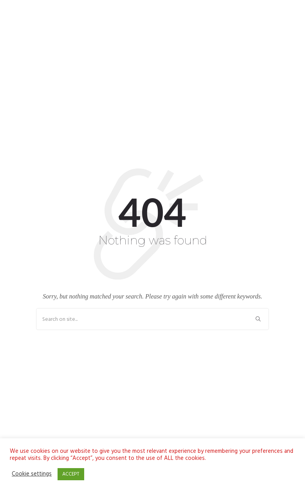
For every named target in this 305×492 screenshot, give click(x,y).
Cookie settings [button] (32, 474)
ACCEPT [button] (70, 474)
